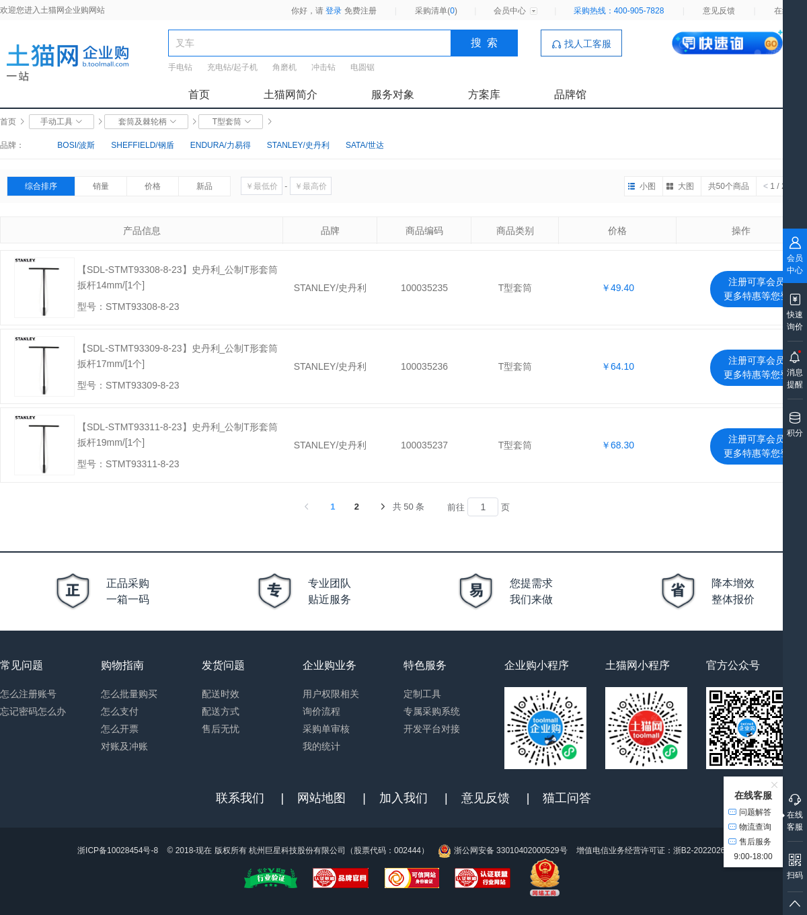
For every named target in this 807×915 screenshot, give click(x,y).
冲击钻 (323, 67)
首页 (199, 94)
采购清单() (436, 10)
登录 (333, 10)
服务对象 (392, 94)
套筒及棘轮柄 (146, 121)
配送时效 (220, 693)
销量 (101, 186)
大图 (686, 186)
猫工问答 (567, 798)
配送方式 (220, 711)
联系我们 (240, 798)
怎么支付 (120, 711)
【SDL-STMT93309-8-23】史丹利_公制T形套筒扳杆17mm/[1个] (177, 356)
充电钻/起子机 (232, 67)
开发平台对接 (432, 728)
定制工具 (422, 693)
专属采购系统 (432, 711)
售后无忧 (220, 728)
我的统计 (321, 746)
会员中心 (510, 10)
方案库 (484, 94)
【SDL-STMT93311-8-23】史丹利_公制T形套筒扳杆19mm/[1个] (177, 435)
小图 (648, 186)
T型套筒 (231, 121)
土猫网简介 (290, 94)
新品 (204, 186)
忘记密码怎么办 (33, 711)
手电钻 (180, 67)
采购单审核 (326, 728)
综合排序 (41, 186)
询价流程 (321, 711)
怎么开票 (120, 728)
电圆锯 (362, 67)
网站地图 (321, 798)
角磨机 (284, 67)
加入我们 (403, 798)
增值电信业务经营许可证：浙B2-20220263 (653, 850)
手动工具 (61, 121)
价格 (153, 186)
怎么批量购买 (129, 693)
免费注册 (360, 10)
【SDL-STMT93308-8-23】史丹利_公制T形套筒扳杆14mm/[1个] (177, 277)
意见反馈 (719, 10)
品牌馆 (570, 94)
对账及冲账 (124, 746)
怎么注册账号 (28, 693)
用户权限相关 (331, 693)
